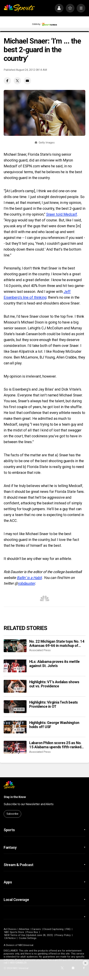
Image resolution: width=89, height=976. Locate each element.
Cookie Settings (27, 938)
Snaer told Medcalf (61, 214)
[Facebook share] (7, 80)
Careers (36, 929)
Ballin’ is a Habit (29, 578)
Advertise (24, 929)
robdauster (26, 583)
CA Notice (10, 938)
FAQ (68, 929)
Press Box (32, 932)
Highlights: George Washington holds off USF (54, 725)
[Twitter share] (17, 80)
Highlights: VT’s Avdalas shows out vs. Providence (54, 684)
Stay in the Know (15, 797)
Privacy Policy (63, 935)
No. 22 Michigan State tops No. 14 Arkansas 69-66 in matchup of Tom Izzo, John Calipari (56, 643)
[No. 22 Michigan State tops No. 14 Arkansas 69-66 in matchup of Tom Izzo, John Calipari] (15, 645)
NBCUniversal (25, 945)
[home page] (19, 8)
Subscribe (12, 813)
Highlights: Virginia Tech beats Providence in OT (53, 704)
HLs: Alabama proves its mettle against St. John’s (54, 664)
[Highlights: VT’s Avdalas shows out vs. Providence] (15, 686)
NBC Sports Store (14, 932)
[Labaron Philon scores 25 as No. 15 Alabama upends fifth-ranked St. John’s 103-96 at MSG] (15, 747)
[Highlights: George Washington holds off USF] (15, 727)
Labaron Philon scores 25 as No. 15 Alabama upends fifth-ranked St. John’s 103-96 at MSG (55, 745)
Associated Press (40, 650)
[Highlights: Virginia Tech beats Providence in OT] (15, 706)
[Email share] (27, 80)
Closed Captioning (53, 929)
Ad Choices (10, 929)
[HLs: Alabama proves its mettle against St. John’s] (15, 666)
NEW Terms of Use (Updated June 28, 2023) (28, 935)
